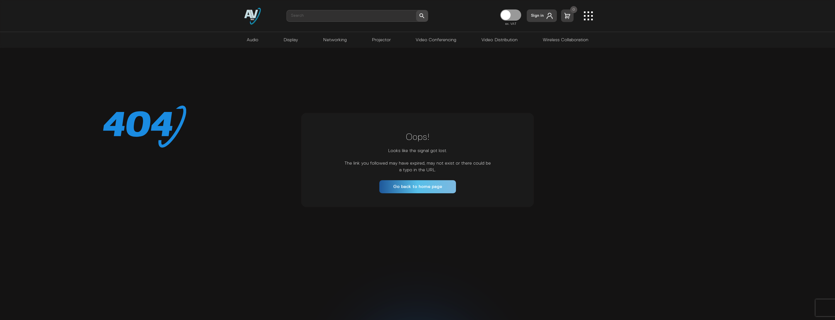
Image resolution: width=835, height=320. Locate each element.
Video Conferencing (436, 40)
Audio (252, 40)
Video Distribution (499, 40)
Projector (381, 40)
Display (290, 40)
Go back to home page (417, 187)
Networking (335, 40)
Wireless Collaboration (565, 40)
